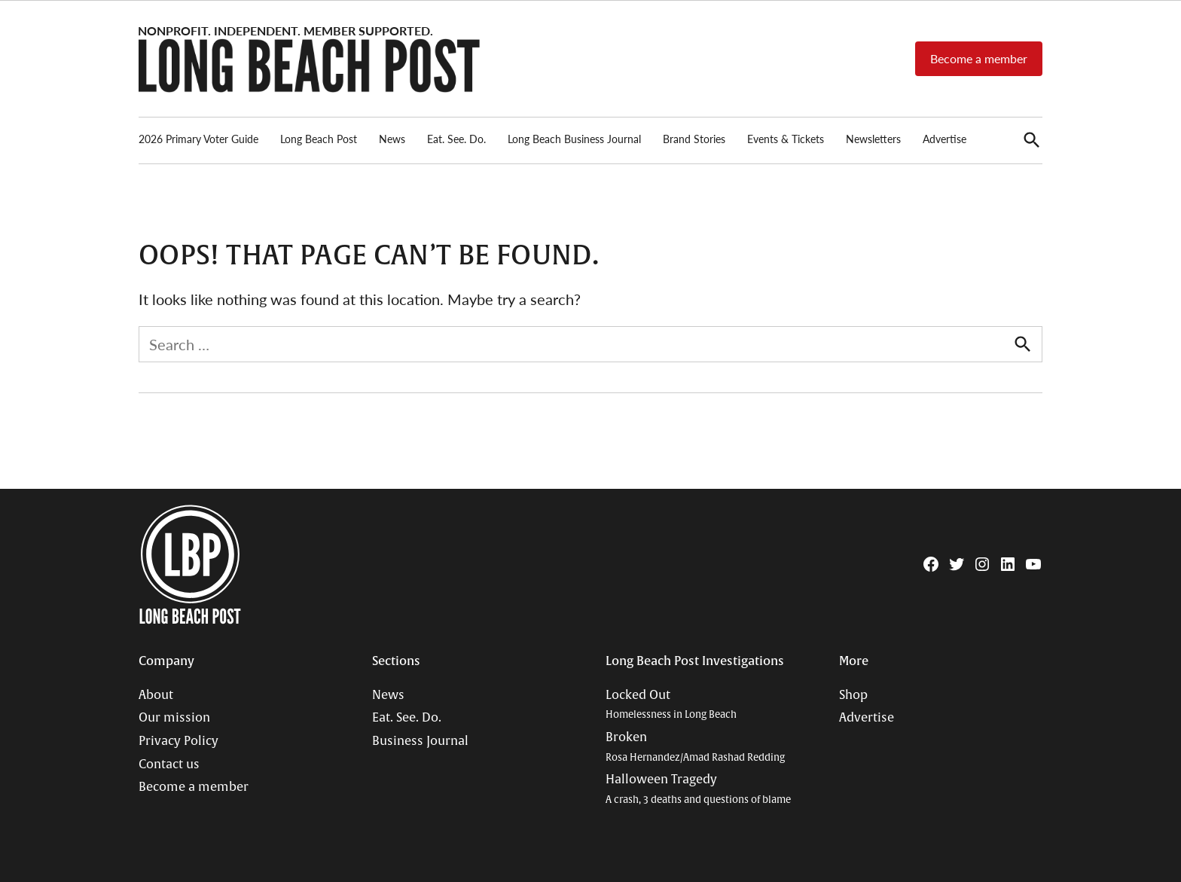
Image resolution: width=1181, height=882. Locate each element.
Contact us (169, 764)
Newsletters (873, 138)
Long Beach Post (318, 138)
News (392, 138)
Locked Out (671, 705)
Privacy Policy (178, 741)
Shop (853, 695)
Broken (695, 747)
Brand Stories (694, 138)
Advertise (944, 138)
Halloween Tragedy (698, 789)
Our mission (174, 717)
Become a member (978, 58)
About (156, 695)
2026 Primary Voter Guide (198, 138)
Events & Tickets (785, 138)
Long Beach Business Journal (574, 138)
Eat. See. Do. (456, 138)
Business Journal (420, 741)
